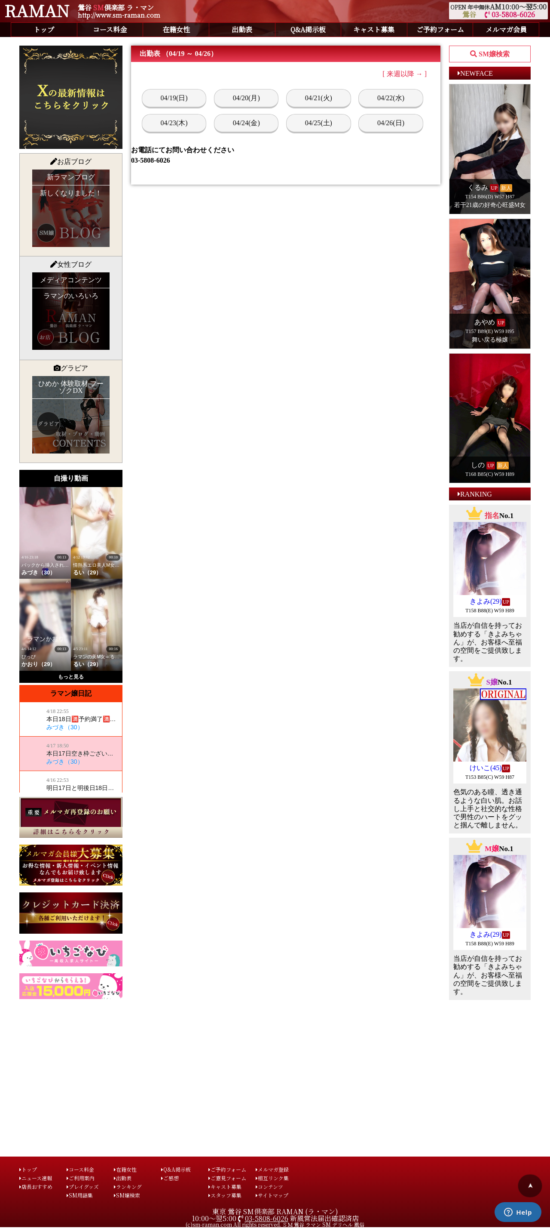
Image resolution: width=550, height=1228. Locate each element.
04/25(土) (318, 123)
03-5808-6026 (510, 14)
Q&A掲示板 (308, 29)
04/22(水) (390, 98)
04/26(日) (390, 123)
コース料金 (110, 29)
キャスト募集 (373, 29)
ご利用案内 (81, 1178)
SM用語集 (80, 1195)
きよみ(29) (486, 601)
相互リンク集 (272, 1178)
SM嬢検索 (127, 1195)
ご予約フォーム (440, 29)
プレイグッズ (83, 1186)
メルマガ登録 (272, 1169)
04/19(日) (174, 98)
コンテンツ (269, 1186)
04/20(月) (246, 98)
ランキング (128, 1186)
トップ (44, 29)
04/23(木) (174, 123)
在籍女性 (176, 29)
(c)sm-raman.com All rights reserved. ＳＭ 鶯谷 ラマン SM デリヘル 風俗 (275, 1224)
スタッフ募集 (224, 1195)
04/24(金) (246, 123)
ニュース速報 (35, 1178)
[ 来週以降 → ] (404, 73)
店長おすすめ (35, 1186)
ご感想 (170, 1178)
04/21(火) (318, 98)
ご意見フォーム (227, 1178)
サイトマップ (272, 1195)
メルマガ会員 (506, 29)
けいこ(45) (486, 767)
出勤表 (242, 29)
